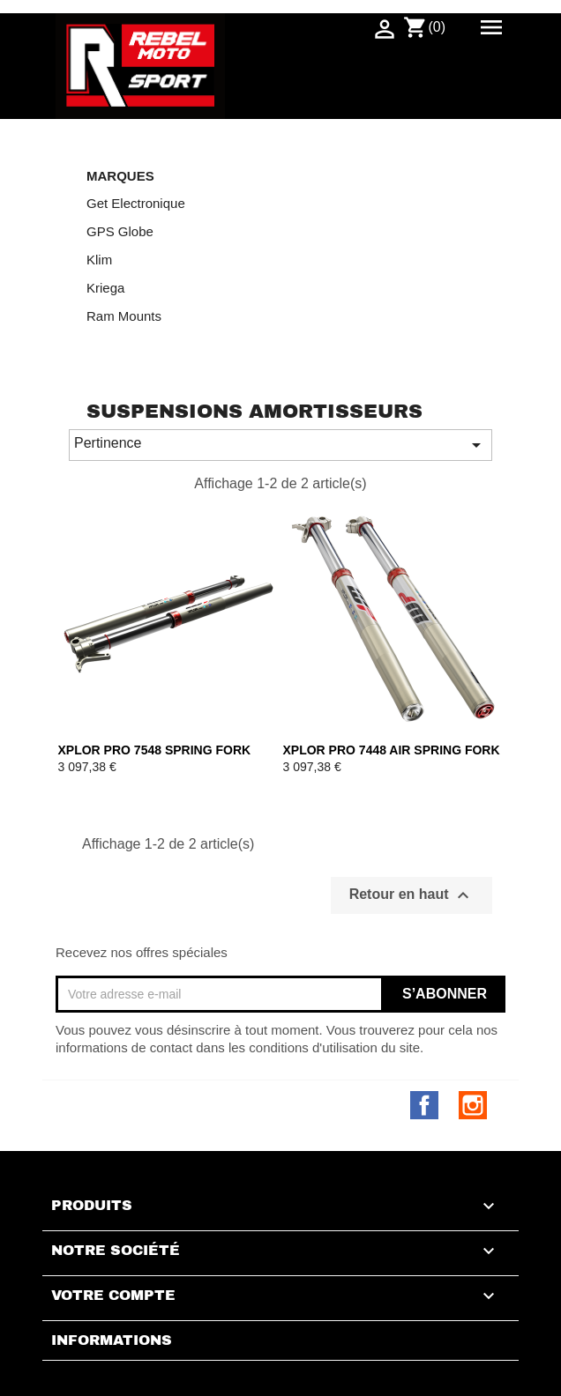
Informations (111, 1340)
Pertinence (280, 445)
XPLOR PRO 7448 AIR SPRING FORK (391, 750)
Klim (99, 259)
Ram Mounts (123, 315)
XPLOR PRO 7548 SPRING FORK (154, 750)
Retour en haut (411, 895)
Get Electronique (135, 203)
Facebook (424, 1105)
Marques (120, 176)
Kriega (105, 287)
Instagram (473, 1105)
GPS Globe (119, 231)
